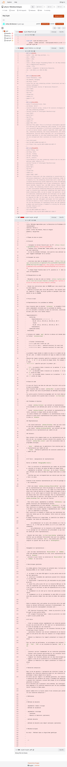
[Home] (3, 2)
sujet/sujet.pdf (26, 750)
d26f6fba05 (45, 24)
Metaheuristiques (16, 7)
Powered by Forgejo (33, 763)
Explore (9, 2)
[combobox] (55, 28)
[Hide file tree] (2, 28)
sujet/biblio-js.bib (31, 48)
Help (15, 2)
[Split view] (59, 28)
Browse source (58, 16)
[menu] (64, 28)
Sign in (62, 2)
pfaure (6, 7)
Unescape (53, 32)
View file (61, 32)
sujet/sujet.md (30, 217)
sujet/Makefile (29, 32)
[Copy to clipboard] (35, 32)
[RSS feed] (33, 6)
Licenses (37, 765)
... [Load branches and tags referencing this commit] (3, 20)
